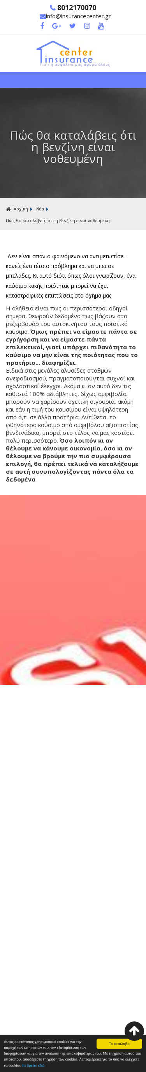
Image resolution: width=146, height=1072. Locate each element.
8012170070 (73, 7)
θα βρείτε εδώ (32, 1066)
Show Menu (73, 80)
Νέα (40, 209)
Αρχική (17, 209)
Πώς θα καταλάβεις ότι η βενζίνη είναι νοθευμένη (58, 220)
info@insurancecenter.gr (75, 16)
